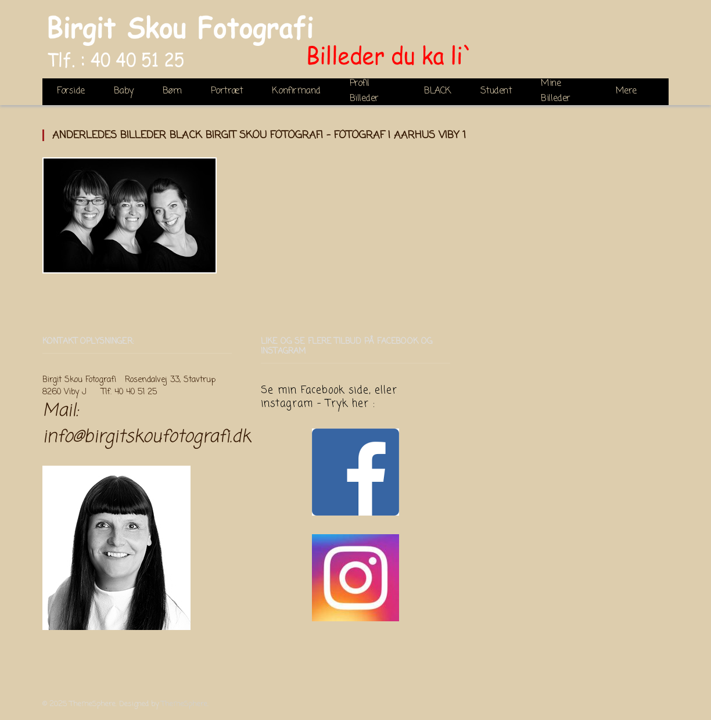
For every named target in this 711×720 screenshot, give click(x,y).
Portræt (227, 91)
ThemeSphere (184, 704)
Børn (172, 91)
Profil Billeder (364, 91)
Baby (124, 91)
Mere (626, 91)
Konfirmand (296, 91)
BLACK (437, 91)
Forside (71, 91)
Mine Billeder (555, 91)
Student (496, 91)
